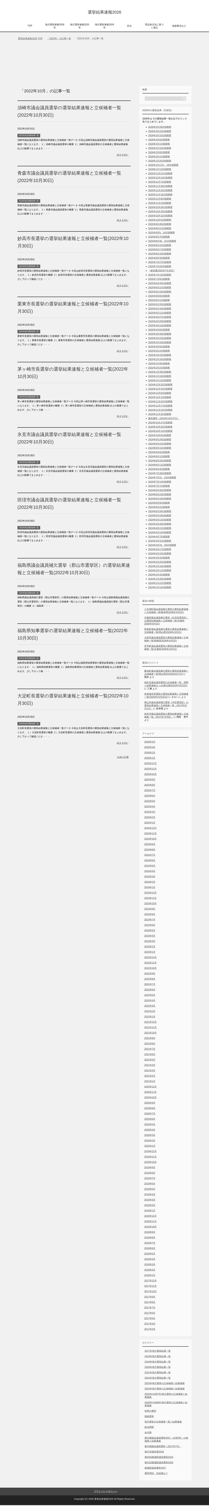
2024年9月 (149, 845)
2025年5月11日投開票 (159, 314)
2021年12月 (150, 1023)
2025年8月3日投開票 (159, 259)
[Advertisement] (104, 65)
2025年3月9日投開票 (159, 347)
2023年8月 (149, 915)
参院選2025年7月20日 (162, 271)
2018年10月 (150, 1227)
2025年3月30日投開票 (159, 335)
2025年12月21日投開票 (160, 174)
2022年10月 (150, 969)
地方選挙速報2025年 (79, 27)
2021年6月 (149, 1055)
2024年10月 (150, 839)
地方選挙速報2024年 (104, 27)
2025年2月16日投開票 (159, 360)
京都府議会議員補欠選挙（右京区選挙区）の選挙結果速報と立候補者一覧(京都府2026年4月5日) (166, 621)
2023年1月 (149, 953)
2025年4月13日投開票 (159, 326)
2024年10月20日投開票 (160, 428)
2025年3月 (149, 813)
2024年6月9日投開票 (159, 504)
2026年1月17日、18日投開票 (163, 166)
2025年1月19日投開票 (159, 377)
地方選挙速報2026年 (54, 27)
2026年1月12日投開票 (159, 170)
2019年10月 (150, 1163)
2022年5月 (149, 996)
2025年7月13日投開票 (159, 275)
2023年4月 (149, 936)
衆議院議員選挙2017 (155, 1469)
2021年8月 (149, 1044)
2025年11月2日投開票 (159, 204)
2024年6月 (149, 861)
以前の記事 (123, 758)
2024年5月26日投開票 (159, 512)
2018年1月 (149, 1276)
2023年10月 (150, 904)
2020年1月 (149, 1147)
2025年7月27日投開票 (159, 263)
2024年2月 (149, 883)
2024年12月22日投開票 (160, 385)
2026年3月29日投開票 (159, 128)
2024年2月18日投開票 (159, 567)
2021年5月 (149, 1060)
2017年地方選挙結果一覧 (158, 1352)
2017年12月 (150, 1281)
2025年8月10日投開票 (159, 254)
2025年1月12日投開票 (159, 381)
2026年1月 (149, 759)
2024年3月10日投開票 (159, 554)
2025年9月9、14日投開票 (161, 233)
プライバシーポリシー (105, 1492)
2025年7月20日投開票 (159, 267)
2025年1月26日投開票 (159, 373)
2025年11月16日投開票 (160, 195)
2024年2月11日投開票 (159, 571)
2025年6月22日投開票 (159, 288)
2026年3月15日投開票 (159, 136)
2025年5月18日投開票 (159, 309)
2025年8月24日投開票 (159, 246)
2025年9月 (149, 780)
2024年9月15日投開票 (159, 449)
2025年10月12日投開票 (160, 216)
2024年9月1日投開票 (159, 457)
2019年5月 (149, 1190)
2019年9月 (149, 1168)
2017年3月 (149, 1330)
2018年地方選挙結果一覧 (158, 1357)
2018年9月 (149, 1233)
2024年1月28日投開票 (159, 580)
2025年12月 (150, 764)
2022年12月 (150, 958)
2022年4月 (149, 1001)
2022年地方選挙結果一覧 (29, 136)
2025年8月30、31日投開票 (162, 242)
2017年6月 (149, 1314)
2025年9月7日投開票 (159, 237)
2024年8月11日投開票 (159, 466)
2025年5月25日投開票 (159, 305)
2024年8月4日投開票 (159, 470)
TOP (29, 26)
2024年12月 (150, 829)
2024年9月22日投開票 (159, 444)
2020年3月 (149, 1136)
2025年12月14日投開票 (160, 178)
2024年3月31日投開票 (159, 542)
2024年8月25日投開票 (159, 461)
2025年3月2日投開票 (159, 352)
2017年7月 (149, 1308)
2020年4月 (149, 1130)
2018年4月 (149, 1260)
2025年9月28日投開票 (159, 225)
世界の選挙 (150, 1412)
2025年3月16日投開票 (159, 343)
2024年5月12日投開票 (159, 520)
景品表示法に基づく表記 (154, 27)
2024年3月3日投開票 (159, 558)
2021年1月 (149, 1082)
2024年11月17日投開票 (160, 406)
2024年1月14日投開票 (159, 588)
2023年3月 (149, 942)
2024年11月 (150, 834)
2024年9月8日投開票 (159, 453)
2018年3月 (149, 1265)
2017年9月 (149, 1297)
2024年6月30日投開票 (159, 491)
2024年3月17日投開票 (159, 550)
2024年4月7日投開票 (159, 537)
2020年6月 (149, 1120)
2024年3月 (149, 877)
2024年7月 (149, 856)
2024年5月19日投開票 (159, 516)
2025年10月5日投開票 (159, 221)
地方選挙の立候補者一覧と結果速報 (163, 1422)
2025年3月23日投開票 (159, 339)
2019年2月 (149, 1206)
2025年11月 (150, 769)
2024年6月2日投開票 (159, 508)
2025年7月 (149, 791)
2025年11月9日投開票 (159, 199)
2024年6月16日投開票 (159, 499)
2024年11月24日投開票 (160, 402)
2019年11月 (150, 1157)
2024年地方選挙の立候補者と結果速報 (165, 1389)
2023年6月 (149, 926)
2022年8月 (149, 980)
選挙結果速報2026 (104, 12)
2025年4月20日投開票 (159, 322)
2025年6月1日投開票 (159, 301)
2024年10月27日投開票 (160, 423)
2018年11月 (150, 1222)
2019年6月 (149, 1184)
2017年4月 (149, 1324)
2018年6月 (149, 1249)
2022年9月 (149, 974)
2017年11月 (150, 1287)
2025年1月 (149, 823)
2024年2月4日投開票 (159, 575)
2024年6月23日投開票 (159, 495)
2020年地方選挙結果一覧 (158, 1368)
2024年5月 (149, 866)
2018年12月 (150, 1217)
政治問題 (149, 1428)
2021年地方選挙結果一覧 (158, 1373)
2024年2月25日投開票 (159, 563)
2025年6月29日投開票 (159, 284)
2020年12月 (150, 1087)
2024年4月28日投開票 (159, 525)
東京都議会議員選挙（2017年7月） (163, 1447)
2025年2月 (149, 818)
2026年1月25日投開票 (159, 161)
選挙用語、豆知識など (156, 1474)
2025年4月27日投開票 (159, 318)
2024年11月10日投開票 (160, 411)
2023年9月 (149, 910)
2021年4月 (149, 1066)
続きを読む (122, 156)
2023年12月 (150, 893)
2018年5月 (149, 1254)
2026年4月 (149, 742)
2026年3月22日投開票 (159, 132)
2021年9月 (149, 1039)
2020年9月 (149, 1103)
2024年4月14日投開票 (159, 533)
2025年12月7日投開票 (159, 183)
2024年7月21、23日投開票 (162, 478)
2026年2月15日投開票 (159, 149)
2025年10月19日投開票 (160, 212)
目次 (129, 26)
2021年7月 (149, 1050)
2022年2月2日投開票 (159, 368)
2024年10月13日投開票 (160, 432)
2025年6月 (149, 796)
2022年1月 (149, 1017)
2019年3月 (149, 1200)
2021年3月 (149, 1071)
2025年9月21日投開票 (159, 229)
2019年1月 (149, 1211)
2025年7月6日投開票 (159, 280)
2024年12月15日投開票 (160, 390)
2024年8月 (149, 850)
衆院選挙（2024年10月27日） (163, 419)
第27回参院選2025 (154, 1452)
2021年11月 (150, 1028)
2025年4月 (149, 807)
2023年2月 (149, 947)
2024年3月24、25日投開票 (162, 546)
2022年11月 (150, 963)
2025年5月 (149, 802)
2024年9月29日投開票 (159, 440)
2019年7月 (149, 1179)
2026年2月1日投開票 (159, 157)
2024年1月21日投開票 (159, 584)
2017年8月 (149, 1303)
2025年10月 (150, 775)
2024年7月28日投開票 (159, 474)
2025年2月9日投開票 (159, 364)
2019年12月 (150, 1152)
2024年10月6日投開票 (159, 436)
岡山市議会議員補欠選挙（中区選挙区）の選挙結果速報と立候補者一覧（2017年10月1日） (166, 706)
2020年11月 (150, 1093)
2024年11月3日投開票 (159, 415)
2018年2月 (149, 1271)
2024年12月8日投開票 (159, 394)
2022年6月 (149, 990)
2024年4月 (149, 872)
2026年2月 (149, 753)
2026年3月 (149, 748)
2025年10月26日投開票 (160, 208)
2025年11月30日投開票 (160, 187)
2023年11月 (150, 899)
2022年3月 (149, 1007)
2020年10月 (150, 1098)
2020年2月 (149, 1141)
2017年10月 (150, 1292)
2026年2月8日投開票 (159, 153)
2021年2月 (149, 1077)
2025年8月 (149, 786)
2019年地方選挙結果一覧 (158, 1362)
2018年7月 (149, 1244)
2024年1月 (149, 888)
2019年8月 (149, 1174)
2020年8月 (149, 1109)
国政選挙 (149, 1417)
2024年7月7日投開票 (159, 487)
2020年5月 (149, 1125)
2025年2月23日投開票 (159, 356)
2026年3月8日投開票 (159, 140)
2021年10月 (150, 1033)
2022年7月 (149, 985)
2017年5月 (149, 1319)
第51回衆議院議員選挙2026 (159, 1463)
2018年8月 (149, 1238)
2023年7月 (149, 920)
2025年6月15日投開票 (159, 292)
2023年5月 (149, 931)
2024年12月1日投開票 (159, 398)
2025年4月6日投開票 (159, 330)
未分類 (148, 1433)
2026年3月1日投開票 (159, 145)
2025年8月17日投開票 (159, 250)
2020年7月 (149, 1114)
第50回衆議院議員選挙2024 (159, 1458)
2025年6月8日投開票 (159, 297)
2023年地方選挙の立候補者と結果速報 (165, 1384)
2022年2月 (149, 1012)
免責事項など (179, 26)
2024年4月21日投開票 (159, 529)
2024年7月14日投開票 (159, 482)
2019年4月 (149, 1195)
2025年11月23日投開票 (160, 191)
